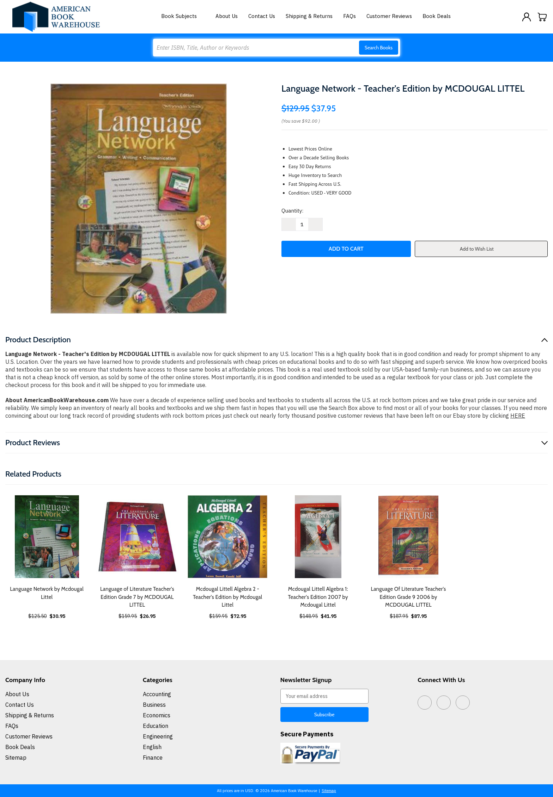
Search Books (379, 47)
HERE (517, 415)
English (152, 746)
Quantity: (292, 210)
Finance (153, 757)
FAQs (349, 16)
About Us (226, 16)
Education (155, 725)
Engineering (158, 736)
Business (154, 704)
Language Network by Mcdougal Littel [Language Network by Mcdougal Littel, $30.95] (47, 593)
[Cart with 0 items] (542, 17)
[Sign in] (526, 17)
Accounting (157, 694)
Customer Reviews (389, 16)
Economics (156, 715)
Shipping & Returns (309, 16)
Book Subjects (183, 16)
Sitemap (15, 757)
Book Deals (437, 16)
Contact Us (261, 16)
